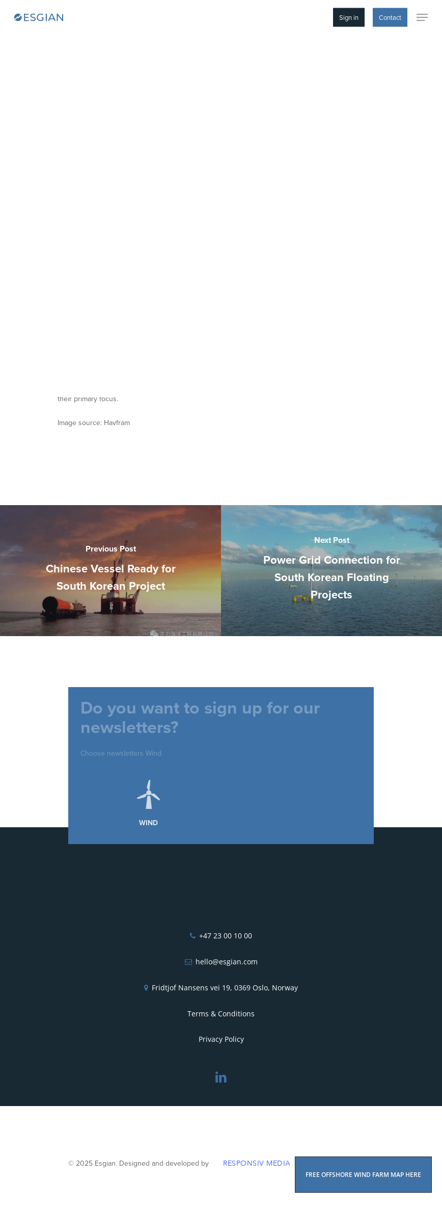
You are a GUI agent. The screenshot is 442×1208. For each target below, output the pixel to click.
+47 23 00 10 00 (225, 935)
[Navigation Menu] (422, 17)
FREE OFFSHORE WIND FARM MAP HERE (363, 1174)
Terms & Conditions (221, 1013)
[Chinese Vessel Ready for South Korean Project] (110, 570)
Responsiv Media (257, 1163)
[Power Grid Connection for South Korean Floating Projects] (331, 570)
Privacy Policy (221, 1039)
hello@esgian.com (227, 961)
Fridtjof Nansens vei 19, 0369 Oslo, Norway (225, 987)
